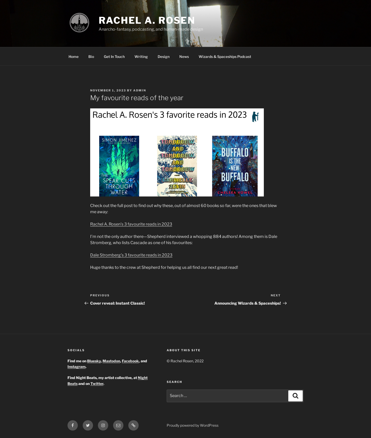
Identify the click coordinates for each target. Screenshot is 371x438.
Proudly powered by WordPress (192, 425)
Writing (141, 56)
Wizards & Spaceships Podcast (225, 56)
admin (139, 90)
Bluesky (94, 361)
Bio (91, 56)
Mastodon (111, 361)
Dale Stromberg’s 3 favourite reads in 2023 (131, 255)
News (184, 56)
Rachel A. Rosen (147, 20)
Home (74, 56)
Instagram (77, 366)
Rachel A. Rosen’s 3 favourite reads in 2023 (131, 224)
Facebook (130, 361)
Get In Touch (114, 56)
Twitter (96, 383)
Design (164, 56)
